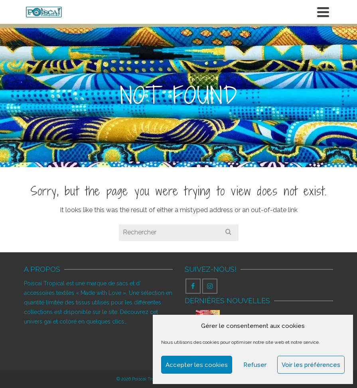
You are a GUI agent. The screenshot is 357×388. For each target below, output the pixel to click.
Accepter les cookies (197, 365)
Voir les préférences (311, 365)
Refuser (254, 365)
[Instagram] (209, 286)
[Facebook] (193, 286)
